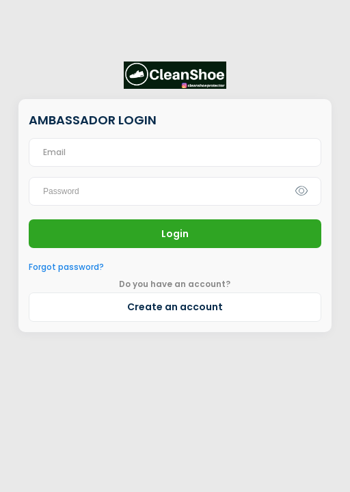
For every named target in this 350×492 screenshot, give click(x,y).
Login (175, 234)
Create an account (175, 307)
